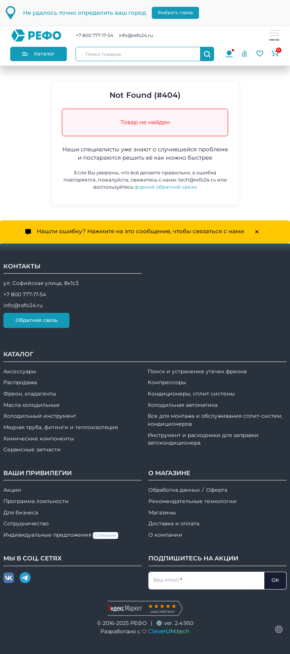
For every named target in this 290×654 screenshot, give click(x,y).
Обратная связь (36, 320)
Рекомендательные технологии (192, 501)
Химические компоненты (38, 438)
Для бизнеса (20, 512)
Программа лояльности (36, 501)
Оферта (216, 490)
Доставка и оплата (173, 523)
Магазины (162, 512)
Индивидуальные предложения (60, 535)
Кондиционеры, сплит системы (191, 394)
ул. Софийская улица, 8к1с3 (41, 283)
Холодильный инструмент (39, 416)
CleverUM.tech (169, 631)
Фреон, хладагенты (29, 394)
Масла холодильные (31, 405)
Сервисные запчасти (32, 449)
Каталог (38, 54)
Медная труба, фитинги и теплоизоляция (60, 427)
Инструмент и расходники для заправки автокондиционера (203, 439)
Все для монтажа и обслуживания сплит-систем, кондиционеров (215, 420)
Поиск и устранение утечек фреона (197, 371)
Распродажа (20, 382)
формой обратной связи (165, 187)
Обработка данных (174, 490)
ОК (275, 580)
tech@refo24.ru (197, 180)
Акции (12, 490)
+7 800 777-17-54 (94, 35)
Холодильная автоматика (183, 405)
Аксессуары (19, 371)
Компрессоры (167, 382)
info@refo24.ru (136, 35)
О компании (165, 535)
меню (274, 36)
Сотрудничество (26, 523)
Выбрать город (175, 12)
